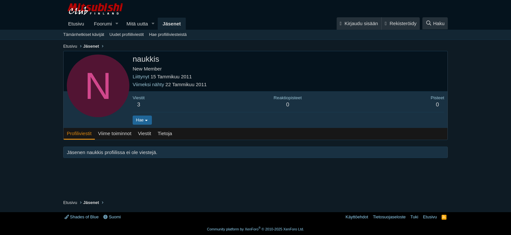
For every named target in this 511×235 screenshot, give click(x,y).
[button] (117, 24)
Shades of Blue (82, 216)
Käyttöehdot (356, 216)
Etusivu (76, 23)
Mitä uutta (137, 23)
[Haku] (435, 23)
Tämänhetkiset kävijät (83, 34)
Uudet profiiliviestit (127, 34)
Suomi (112, 216)
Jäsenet (172, 23)
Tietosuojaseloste (389, 216)
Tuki (414, 216)
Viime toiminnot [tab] (114, 133)
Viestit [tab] (144, 133)
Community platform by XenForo (255, 229)
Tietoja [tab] (165, 133)
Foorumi (103, 23)
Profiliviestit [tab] (79, 133)
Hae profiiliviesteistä (168, 34)
